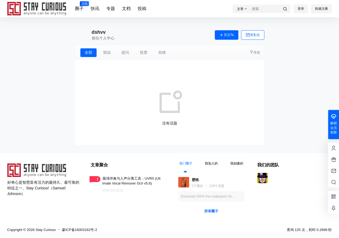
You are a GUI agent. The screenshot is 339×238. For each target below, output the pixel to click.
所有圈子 (211, 211)
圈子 (79, 6)
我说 (107, 52)
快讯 (95, 8)
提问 (125, 52)
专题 (110, 8)
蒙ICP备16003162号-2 (79, 230)
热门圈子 (185, 163)
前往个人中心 (103, 38)
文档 (126, 8)
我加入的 (211, 163)
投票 (143, 52)
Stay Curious (45, 230)
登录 (301, 9)
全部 (88, 52)
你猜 (162, 52)
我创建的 (236, 163)
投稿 (142, 8)
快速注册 (321, 9)
